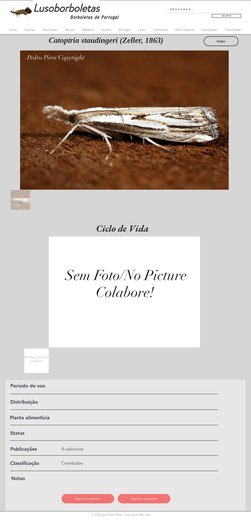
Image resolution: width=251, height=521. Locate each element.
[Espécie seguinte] (144, 498)
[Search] (226, 16)
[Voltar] (221, 41)
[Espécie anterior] (88, 498)
